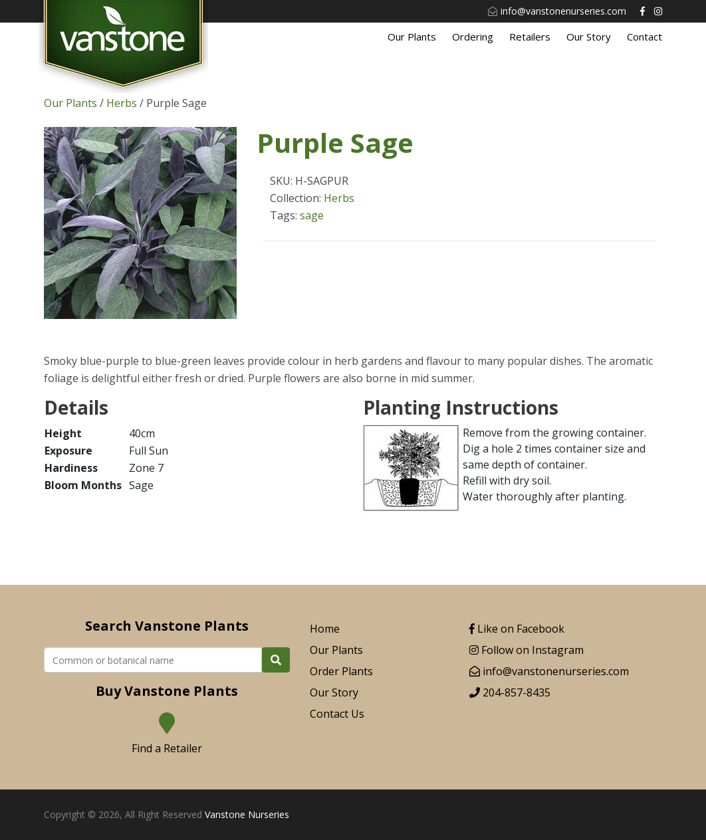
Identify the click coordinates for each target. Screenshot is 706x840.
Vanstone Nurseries (247, 814)
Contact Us (337, 713)
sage (312, 215)
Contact (644, 36)
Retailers (529, 36)
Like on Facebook (516, 628)
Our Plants (412, 36)
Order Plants (341, 671)
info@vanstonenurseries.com (557, 11)
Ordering (472, 36)
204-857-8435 (509, 692)
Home (325, 628)
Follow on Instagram (526, 650)
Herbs (121, 103)
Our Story (588, 36)
